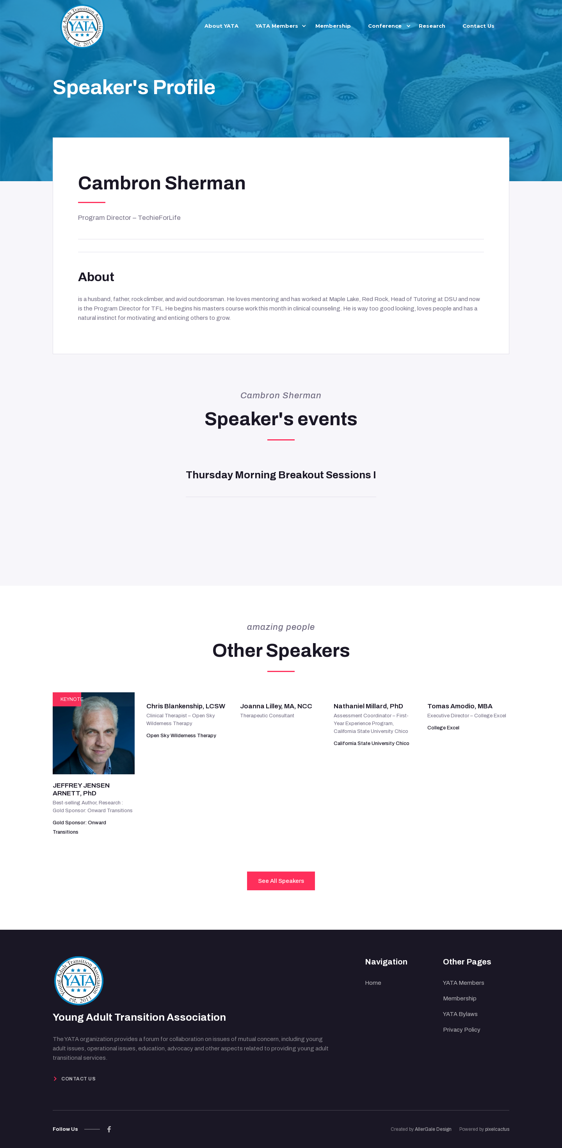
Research (432, 26)
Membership (333, 26)
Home (373, 983)
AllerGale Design (433, 1129)
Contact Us (478, 26)
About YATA (221, 26)
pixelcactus (497, 1129)
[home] (82, 25)
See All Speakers (281, 881)
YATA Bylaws (460, 1014)
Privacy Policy (461, 1030)
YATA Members (463, 983)
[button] (277, 25)
